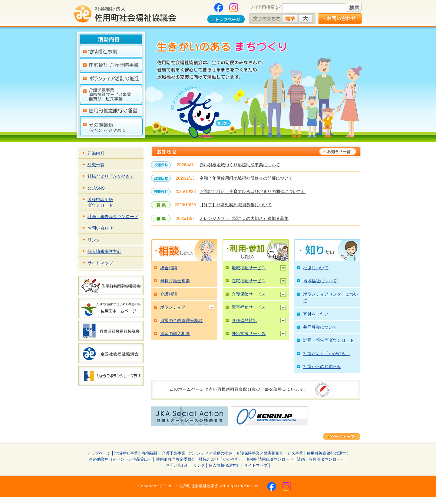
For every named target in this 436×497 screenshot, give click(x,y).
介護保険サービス (249, 294)
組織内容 (96, 153)
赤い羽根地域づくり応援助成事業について (240, 164)
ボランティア (173, 307)
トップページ (99, 453)
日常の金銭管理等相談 (181, 320)
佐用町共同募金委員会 (175, 459)
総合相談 (168, 267)
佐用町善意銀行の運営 (326, 453)
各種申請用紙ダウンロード (100, 202)
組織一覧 (96, 164)
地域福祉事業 (126, 453)
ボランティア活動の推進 (210, 453)
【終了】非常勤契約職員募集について (236, 204)
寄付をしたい (316, 314)
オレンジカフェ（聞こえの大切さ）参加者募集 (244, 218)
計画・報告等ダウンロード (113, 216)
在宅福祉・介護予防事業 (163, 453)
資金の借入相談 (175, 333)
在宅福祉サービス (249, 280)
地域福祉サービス (249, 267)
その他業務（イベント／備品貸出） (120, 459)
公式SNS (96, 188)
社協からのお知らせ (322, 366)
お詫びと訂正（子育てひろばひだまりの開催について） (253, 191)
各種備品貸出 (244, 320)
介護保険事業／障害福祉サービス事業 (269, 453)
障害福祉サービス (249, 307)
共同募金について (320, 327)
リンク (94, 239)
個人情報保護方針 (104, 251)
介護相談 (168, 294)
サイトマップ (100, 262)
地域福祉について (320, 280)
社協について (316, 267)
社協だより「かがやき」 (111, 176)
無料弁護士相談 (175, 280)
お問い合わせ (100, 228)
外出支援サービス (249, 333)
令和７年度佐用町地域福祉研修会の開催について (246, 178)
